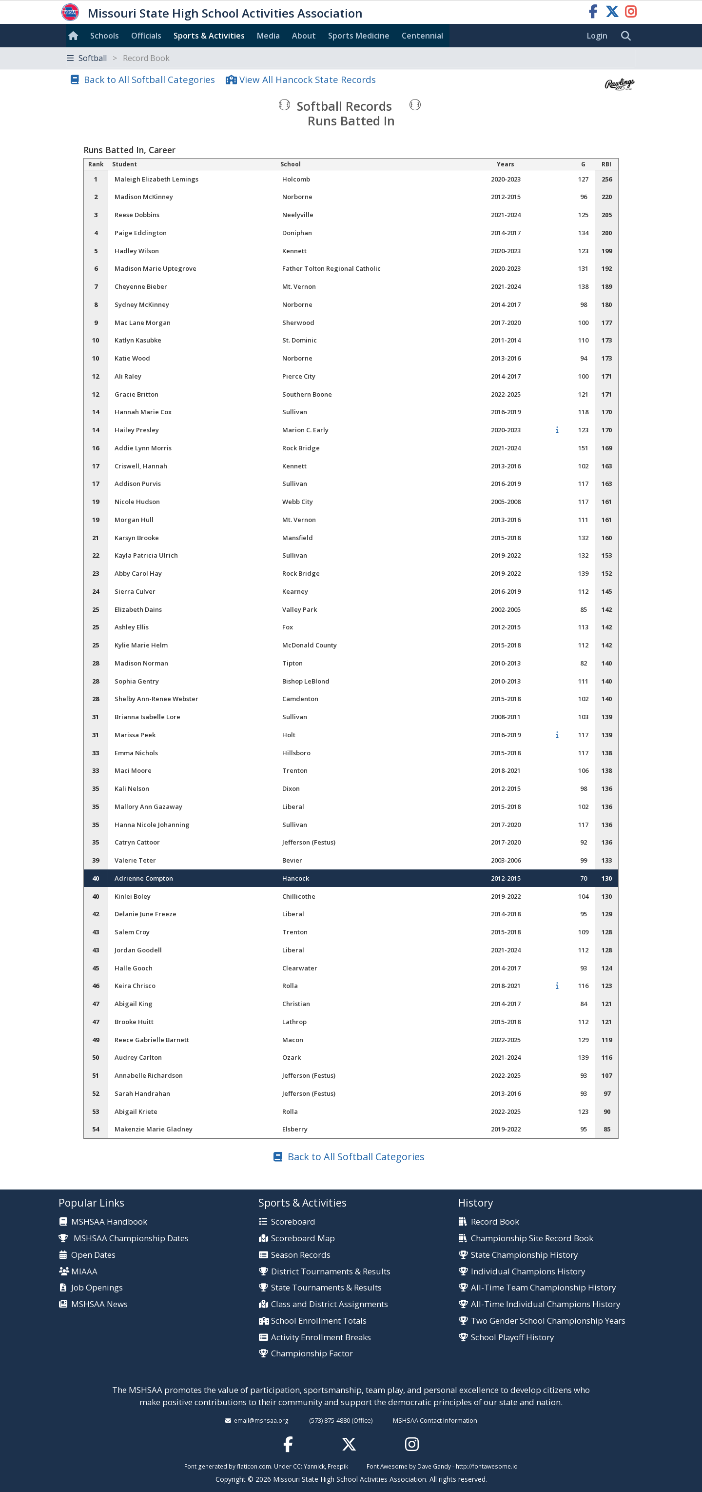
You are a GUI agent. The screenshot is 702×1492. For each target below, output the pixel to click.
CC (297, 1466)
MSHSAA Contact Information (435, 1420)
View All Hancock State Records (307, 79)
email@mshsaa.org (261, 1420)
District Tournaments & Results (330, 1271)
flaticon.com (254, 1466)
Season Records (301, 1255)
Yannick (314, 1466)
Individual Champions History (528, 1271)
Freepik (338, 1466)
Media (268, 35)
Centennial (422, 35)
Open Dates (93, 1255)
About (304, 35)
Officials (146, 35)
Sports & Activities (209, 35)
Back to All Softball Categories (149, 79)
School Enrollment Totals (319, 1321)
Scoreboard (293, 1222)
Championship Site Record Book (532, 1238)
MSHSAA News (99, 1304)
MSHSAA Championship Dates (123, 1238)
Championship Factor (312, 1353)
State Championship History (524, 1255)
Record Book (495, 1222)
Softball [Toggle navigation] (118, 58)
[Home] (75, 35)
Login (597, 35)
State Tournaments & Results (326, 1287)
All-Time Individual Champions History (545, 1304)
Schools (104, 35)
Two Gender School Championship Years (548, 1321)
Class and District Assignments (329, 1304)
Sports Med (359, 35)
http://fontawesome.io (487, 1466)
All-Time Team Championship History (543, 1287)
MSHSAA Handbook (109, 1222)
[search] (628, 36)
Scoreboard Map (303, 1238)
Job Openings (97, 1287)
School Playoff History (512, 1337)
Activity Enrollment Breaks (321, 1337)
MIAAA (84, 1271)
